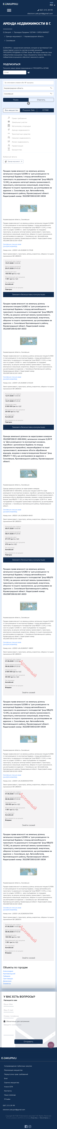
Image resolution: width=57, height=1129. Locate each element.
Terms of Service (44, 1118)
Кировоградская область (34, 36)
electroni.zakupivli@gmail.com (40, 13)
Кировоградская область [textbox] (27, 88)
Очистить (41, 100)
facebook (26, 1126)
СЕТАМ (45, 110)
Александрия (8, 971)
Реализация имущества (13, 1070)
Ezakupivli (10, 4)
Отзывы (7, 1099)
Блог (6, 1078)
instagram (29, 1126)
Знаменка (7, 984)
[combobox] (28, 88)
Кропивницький (9, 974)
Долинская (7, 981)
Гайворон (6, 976)
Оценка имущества (11, 1083)
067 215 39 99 (46, 10)
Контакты (8, 1091)
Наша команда (10, 1095)
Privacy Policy (34, 1118)
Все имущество (11, 110)
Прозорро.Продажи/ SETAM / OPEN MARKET (31, 32)
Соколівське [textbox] (27, 94)
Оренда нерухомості (14, 36)
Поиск (15, 100)
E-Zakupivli (7, 32)
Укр (51, 3)
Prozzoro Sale (29, 110)
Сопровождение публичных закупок (18, 1066)
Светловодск (8, 979)
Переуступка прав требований (16, 1074)
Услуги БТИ (8, 1087)
